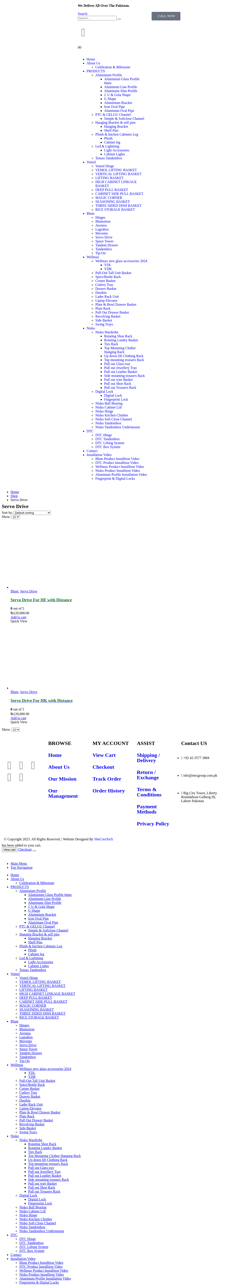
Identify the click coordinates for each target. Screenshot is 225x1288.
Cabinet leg (112, 142)
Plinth (108, 138)
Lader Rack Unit (107, 296)
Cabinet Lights (114, 154)
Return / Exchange (148, 774)
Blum (90, 213)
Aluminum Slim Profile (120, 91)
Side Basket (103, 320)
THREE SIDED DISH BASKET (118, 205)
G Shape (110, 99)
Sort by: (8, 512)
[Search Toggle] (82, 14)
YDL (107, 265)
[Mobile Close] (4, 856)
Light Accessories (116, 150)
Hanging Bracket (116, 126)
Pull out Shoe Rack (117, 383)
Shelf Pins (111, 130)
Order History (109, 791)
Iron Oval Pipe (114, 107)
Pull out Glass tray (117, 364)
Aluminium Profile (108, 75)
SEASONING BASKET (112, 201)
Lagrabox (102, 229)
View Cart (104, 755)
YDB (108, 269)
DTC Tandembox (107, 439)
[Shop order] (32, 513)
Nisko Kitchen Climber (111, 415)
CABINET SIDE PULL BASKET (119, 194)
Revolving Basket (107, 316)
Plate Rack (103, 308)
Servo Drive (103, 237)
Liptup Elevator (106, 300)
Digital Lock (104, 391)
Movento (101, 233)
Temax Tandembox (108, 158)
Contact (92, 451)
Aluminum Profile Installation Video (121, 474)
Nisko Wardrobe (106, 332)
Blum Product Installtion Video (117, 459)
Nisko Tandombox (108, 423)
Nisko (91, 328)
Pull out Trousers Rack (120, 387)
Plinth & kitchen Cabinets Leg (116, 134)
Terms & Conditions (149, 792)
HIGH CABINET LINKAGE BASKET (47, 994)
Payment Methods (147, 809)
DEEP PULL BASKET (111, 190)
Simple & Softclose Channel (124, 118)
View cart (10, 849)
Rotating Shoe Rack (118, 336)
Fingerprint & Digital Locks (115, 478)
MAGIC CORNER (108, 198)
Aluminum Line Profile (120, 87)
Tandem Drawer (106, 245)
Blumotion (102, 221)
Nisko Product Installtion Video (117, 470)
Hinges (100, 217)
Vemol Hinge (104, 166)
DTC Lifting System (109, 443)
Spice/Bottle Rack (108, 277)
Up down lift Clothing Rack (123, 356)
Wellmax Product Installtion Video (119, 467)
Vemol (91, 162)
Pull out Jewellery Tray (120, 368)
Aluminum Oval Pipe (119, 111)
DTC (90, 431)
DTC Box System (107, 447)
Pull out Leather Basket (120, 372)
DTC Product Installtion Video (117, 463)
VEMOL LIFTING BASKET (116, 170)
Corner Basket (105, 281)
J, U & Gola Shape (117, 95)
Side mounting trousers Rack (124, 376)
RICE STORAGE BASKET (115, 209)
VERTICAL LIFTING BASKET (118, 174)
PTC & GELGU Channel (113, 114)
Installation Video (99, 455)
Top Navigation (22, 867)
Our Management (63, 793)
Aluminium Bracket (118, 103)
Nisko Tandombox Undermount (117, 427)
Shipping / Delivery (148, 757)
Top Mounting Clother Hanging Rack (120, 350)
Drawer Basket (105, 289)
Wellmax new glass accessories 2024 (121, 261)
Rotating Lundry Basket (121, 340)
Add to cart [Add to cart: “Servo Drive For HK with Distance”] (18, 718)
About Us (93, 63)
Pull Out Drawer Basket (112, 312)
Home (91, 59)
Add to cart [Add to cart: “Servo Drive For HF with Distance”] (18, 617)
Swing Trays (104, 324)
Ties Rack (111, 344)
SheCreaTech (103, 839)
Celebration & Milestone (112, 67)
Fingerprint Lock (116, 399)
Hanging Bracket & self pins (115, 122)
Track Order (107, 779)
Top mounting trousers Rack (124, 360)
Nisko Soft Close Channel (113, 419)
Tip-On (100, 253)
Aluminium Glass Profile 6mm (50, 895)
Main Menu (19, 863)
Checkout (103, 767)
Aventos (101, 225)
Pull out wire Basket (118, 379)
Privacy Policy (153, 824)
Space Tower (104, 241)
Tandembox (103, 249)
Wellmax (93, 257)
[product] (117, 556)
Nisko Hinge (104, 411)
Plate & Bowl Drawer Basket (115, 304)
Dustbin (101, 292)
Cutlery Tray (104, 285)
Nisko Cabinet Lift (108, 407)
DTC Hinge (103, 435)
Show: (7, 517)
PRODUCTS (96, 71)
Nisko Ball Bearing (109, 403)
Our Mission (62, 779)
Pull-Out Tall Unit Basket (113, 273)
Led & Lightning (107, 146)
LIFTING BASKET (109, 178)
